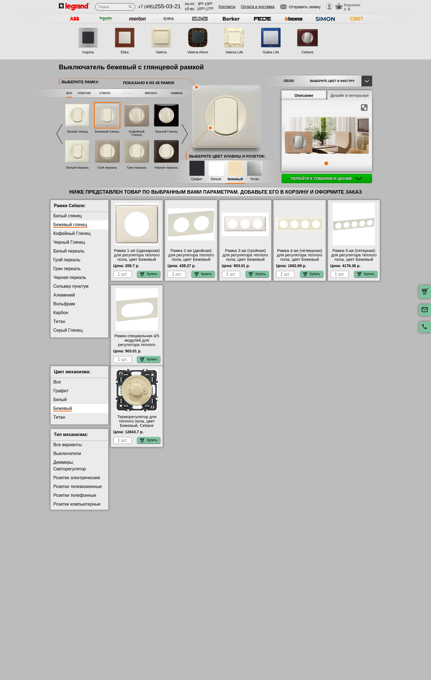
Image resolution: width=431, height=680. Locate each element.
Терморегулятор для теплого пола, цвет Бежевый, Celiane (136, 425)
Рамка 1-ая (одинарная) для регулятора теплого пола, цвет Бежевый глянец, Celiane (137, 257)
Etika (125, 52)
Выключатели (67, 458)
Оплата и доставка (257, 6)
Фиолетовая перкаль (74, 339)
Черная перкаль (166, 167)
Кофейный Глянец (136, 133)
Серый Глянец (68, 330)
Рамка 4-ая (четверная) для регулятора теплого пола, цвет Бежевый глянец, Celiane (299, 257)
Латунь (60, 348)
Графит (196, 179)
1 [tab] (326, 163)
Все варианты (67, 449)
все (69, 93)
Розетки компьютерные (77, 508)
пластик (84, 93)
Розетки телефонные (74, 499)
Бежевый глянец (107, 131)
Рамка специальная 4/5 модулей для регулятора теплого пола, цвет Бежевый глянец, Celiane (136, 345)
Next (184, 134)
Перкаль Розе (67, 365)
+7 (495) (159, 6)
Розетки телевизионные (77, 491)
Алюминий (64, 295)
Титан (254, 179)
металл (151, 93)
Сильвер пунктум (71, 286)
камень (177, 93)
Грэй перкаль (107, 167)
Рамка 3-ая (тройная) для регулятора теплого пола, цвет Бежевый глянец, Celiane (245, 257)
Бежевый (235, 179)
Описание (303, 95)
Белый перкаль (77, 167)
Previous (59, 134)
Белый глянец (77, 131)
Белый (216, 179)
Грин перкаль (137, 167)
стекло (105, 93)
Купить (148, 274)
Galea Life (271, 52)
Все (57, 386)
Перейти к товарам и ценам (326, 178)
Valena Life (234, 52)
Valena (161, 52)
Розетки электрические (76, 482)
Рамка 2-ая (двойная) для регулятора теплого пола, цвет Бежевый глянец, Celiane (191, 257)
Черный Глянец (166, 131)
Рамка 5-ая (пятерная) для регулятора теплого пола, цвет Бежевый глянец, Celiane (354, 257)
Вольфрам (64, 303)
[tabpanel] (327, 136)
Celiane (307, 52)
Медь (58, 356)
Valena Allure (197, 52)
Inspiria (88, 52)
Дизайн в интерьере (349, 95)
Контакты (227, 6)
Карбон (60, 312)
